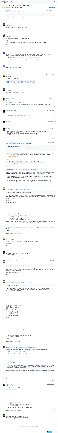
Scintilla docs (34, 222)
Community (9, 1)
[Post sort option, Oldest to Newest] (48, 7)
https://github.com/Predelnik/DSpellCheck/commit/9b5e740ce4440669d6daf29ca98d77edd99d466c (23, 355)
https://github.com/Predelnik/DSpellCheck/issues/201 (15, 351)
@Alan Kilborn (13, 110)
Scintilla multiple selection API (30, 227)
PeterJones (8, 10)
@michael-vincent (32, 347)
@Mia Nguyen (13, 142)
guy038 (7, 34)
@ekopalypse (8, 40)
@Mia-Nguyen (14, 67)
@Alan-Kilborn (8, 90)
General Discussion (6, 7)
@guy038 (8, 11)
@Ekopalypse (13, 98)
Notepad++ (33, 426)
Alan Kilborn (8, 74)
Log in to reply (52, 7)
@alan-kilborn (21, 347)
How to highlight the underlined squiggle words (20, 11)
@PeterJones (13, 130)
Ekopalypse (8, 110)
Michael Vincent (8, 260)
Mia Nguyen (8, 121)
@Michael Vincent (15, 260)
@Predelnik (26, 349)
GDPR (24, 27)
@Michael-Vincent (9, 262)
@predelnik (40, 370)
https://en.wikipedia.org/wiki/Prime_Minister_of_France (15, 102)
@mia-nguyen (10, 347)
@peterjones (8, 36)
